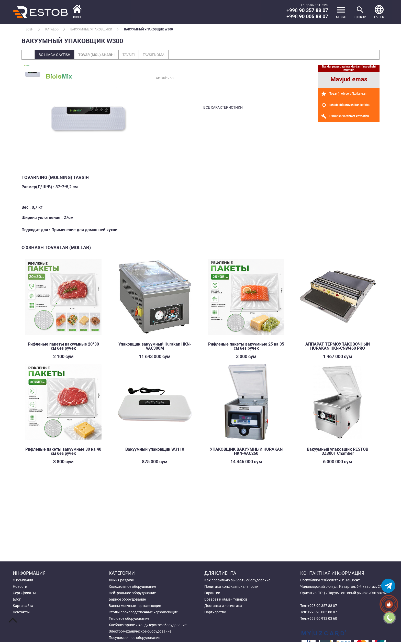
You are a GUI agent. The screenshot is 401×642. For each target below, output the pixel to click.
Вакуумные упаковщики (91, 29)
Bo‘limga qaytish (54, 55)
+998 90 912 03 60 (322, 618)
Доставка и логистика (223, 606)
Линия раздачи (121, 580)
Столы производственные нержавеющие (143, 612)
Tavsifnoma (153, 55)
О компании (23, 580)
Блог (17, 599)
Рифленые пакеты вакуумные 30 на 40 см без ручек (63, 451)
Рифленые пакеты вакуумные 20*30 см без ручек (63, 346)
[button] (379, 12)
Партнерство (215, 612)
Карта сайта (23, 606)
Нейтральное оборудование (132, 593)
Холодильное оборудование (132, 586)
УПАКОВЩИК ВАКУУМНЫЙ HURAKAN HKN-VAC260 (246, 451)
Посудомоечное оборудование (134, 638)
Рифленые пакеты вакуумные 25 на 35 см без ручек (246, 346)
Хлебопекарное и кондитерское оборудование (147, 625)
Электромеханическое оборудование (140, 631)
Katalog (52, 29)
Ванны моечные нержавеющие (135, 606)
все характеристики (223, 107)
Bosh (30, 29)
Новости (20, 586)
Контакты (21, 612)
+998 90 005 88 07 (322, 612)
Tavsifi (128, 55)
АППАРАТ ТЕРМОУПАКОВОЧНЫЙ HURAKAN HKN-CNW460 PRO (337, 346)
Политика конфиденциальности (231, 586)
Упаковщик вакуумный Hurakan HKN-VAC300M (154, 346)
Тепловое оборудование (129, 618)
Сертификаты (24, 593)
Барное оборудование (127, 599)
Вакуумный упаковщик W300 (148, 29)
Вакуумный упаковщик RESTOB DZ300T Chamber (337, 451)
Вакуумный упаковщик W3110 (154, 449)
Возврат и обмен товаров (225, 599)
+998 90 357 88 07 (322, 606)
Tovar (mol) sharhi (96, 55)
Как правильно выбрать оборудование (237, 580)
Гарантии (212, 593)
